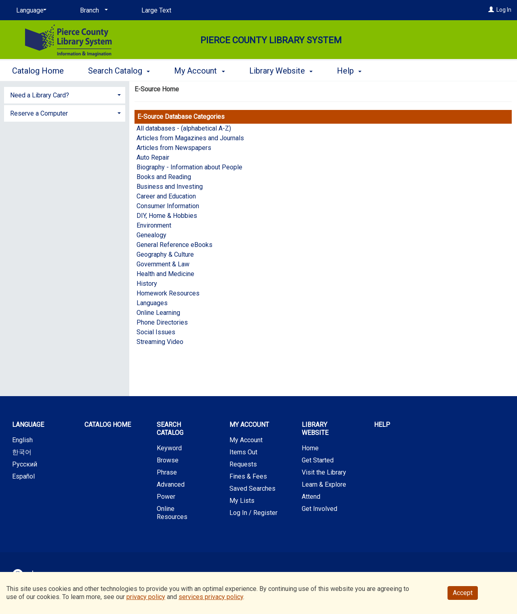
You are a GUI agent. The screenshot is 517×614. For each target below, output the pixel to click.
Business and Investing (170, 186)
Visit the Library (324, 472)
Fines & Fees (248, 476)
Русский (24, 464)
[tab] (64, 94)
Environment (154, 225)
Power (166, 496)
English (22, 440)
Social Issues (156, 332)
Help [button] (349, 71)
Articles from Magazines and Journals (190, 138)
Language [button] (28, 424)
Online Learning (158, 312)
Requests (243, 464)
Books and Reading (164, 177)
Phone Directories (162, 322)
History (147, 283)
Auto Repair (153, 157)
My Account (246, 440)
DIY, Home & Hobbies (167, 215)
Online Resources (172, 513)
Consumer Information (168, 206)
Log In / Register (253, 513)
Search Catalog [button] (119, 71)
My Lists (241, 500)
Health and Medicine (165, 274)
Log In (503, 9)
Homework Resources (168, 293)
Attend (311, 496)
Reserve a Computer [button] (39, 113)
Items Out (243, 452)
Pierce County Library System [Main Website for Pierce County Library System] (271, 40)
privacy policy (145, 597)
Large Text (156, 10)
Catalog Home (38, 71)
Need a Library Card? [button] (39, 95)
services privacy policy (211, 597)
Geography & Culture (165, 254)
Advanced (171, 484)
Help (382, 424)
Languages (152, 303)
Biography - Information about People (189, 167)
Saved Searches (252, 488)
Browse (168, 460)
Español (23, 476)
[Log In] (491, 9)
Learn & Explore (324, 484)
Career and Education (166, 196)
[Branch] (92, 10)
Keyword (169, 448)
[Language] (30, 10)
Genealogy (151, 235)
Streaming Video (160, 342)
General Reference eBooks (174, 245)
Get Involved (319, 509)
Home (310, 448)
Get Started (318, 460)
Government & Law (163, 264)
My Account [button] (199, 71)
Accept (463, 593)
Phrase (167, 472)
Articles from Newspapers (174, 148)
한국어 (22, 452)
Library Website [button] (281, 71)
